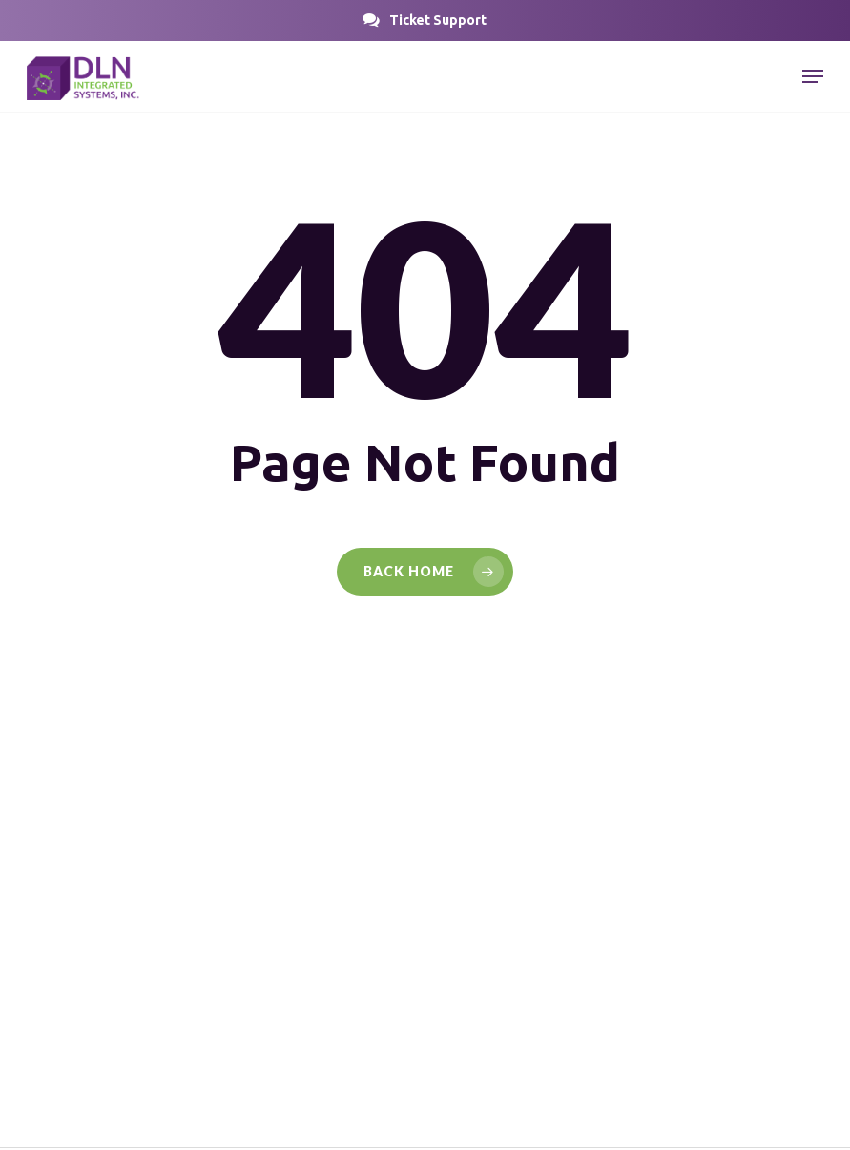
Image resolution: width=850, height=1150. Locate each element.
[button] (438, 20)
